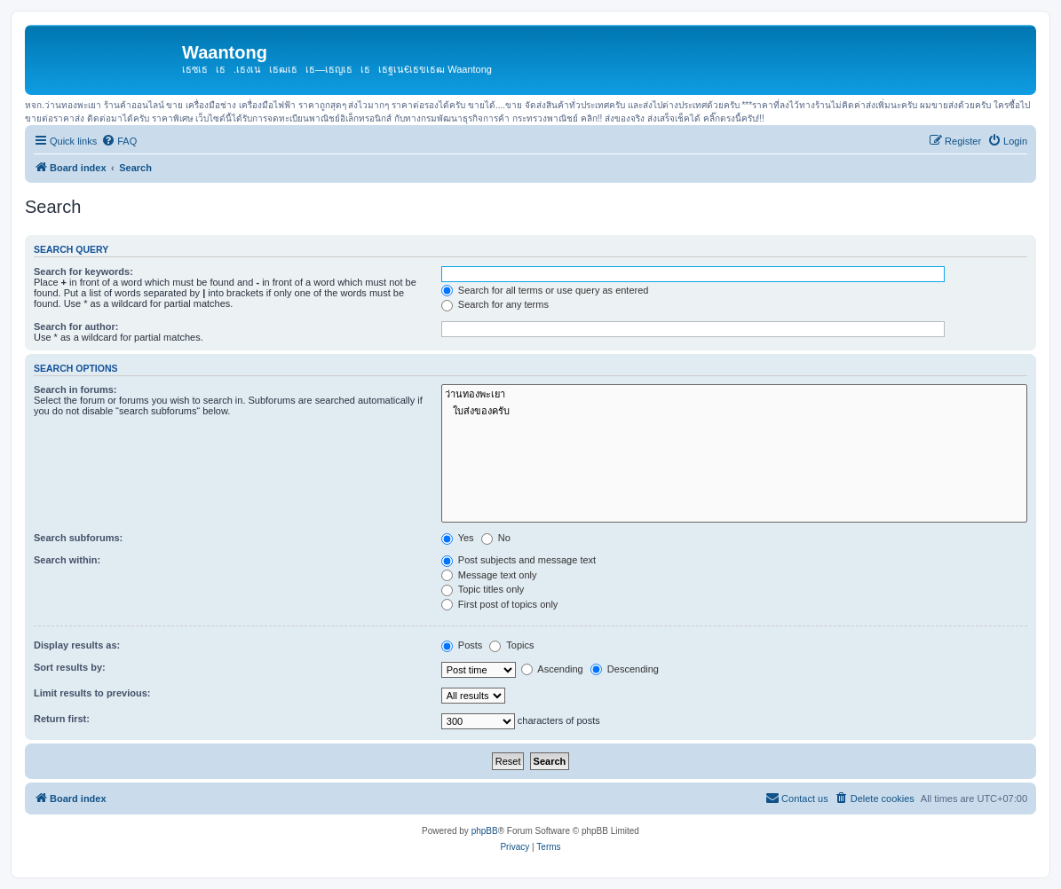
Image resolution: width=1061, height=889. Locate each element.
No (496, 537)
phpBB (484, 831)
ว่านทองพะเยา (734, 394)
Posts (462, 645)
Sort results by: (70, 667)
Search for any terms (495, 304)
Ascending (552, 669)
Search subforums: (78, 537)
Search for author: (76, 326)
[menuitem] (119, 141)
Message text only (489, 575)
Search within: (67, 560)
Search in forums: (75, 389)
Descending (624, 669)
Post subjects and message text (518, 560)
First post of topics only (499, 604)
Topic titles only (482, 589)
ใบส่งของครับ (734, 411)
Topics (511, 645)
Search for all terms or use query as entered (545, 290)
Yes (457, 537)
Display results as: (77, 645)
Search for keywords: (83, 271)
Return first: (62, 718)
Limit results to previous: (92, 693)
